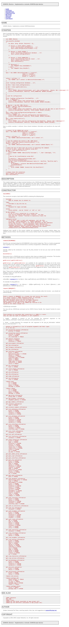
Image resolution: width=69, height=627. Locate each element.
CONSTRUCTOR (10, 13)
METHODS (8, 14)
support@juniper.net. (51, 610)
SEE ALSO (8, 16)
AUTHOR (8, 17)
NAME (7, 9)
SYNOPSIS (8, 10)
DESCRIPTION (9, 12)
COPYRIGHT (9, 18)
